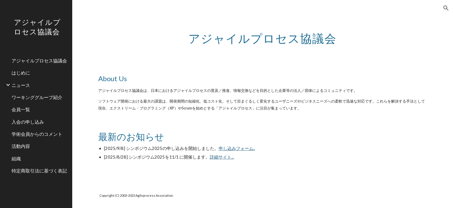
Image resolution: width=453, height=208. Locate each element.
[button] (446, 8)
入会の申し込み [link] (28, 122)
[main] (262, 36)
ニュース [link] (21, 85)
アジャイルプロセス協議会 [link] (39, 60)
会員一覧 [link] (21, 109)
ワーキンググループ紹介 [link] (37, 97)
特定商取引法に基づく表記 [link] (39, 170)
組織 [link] (16, 158)
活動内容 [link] (21, 146)
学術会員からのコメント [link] (37, 134)
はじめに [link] (21, 72)
